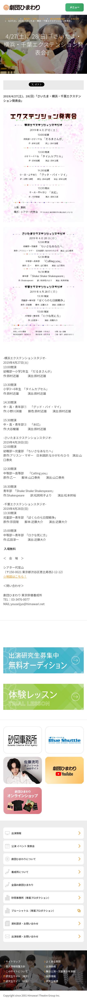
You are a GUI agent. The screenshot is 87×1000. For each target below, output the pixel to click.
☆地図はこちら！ (15, 576)
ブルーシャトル (33, 910)
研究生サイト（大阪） (18, 981)
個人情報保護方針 (15, 966)
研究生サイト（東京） (18, 976)
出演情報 (16, 833)
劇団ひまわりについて (23, 859)
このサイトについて (17, 971)
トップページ (11, 18)
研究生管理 (52, 981)
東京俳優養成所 (57, 18)
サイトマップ (13, 961)
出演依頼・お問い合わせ (24, 936)
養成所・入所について (34, 18)
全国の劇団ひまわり (22, 884)
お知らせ (75, 18)
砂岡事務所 (31, 897)
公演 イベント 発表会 (22, 846)
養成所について (20, 872)
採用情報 (51, 976)
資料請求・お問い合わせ (24, 923)
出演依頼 (51, 966)
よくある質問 (53, 961)
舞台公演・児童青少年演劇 (60, 971)
